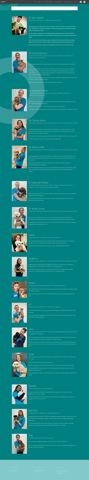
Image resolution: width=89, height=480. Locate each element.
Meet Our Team (14, 471)
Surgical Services (58, 1)
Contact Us (76, 1)
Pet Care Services (67, 1)
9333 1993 (37, 471)
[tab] (44, 8)
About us (40, 1)
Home (35, 1)
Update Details (14, 470)
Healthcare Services (48, 1)
